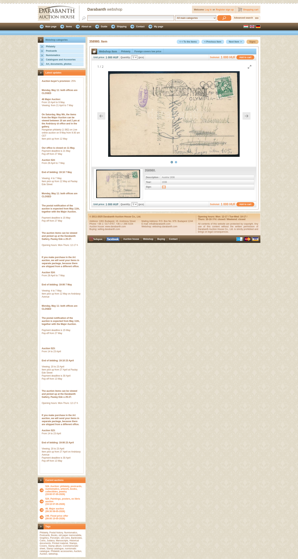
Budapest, (110, 221)
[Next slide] (246, 116)
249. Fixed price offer (56, 516)
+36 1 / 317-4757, (106, 224)
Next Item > (235, 41)
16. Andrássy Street (126, 221)
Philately (50, 46)
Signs (252, 41)
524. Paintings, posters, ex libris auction (62, 500)
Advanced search (243, 18)
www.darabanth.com (115, 226)
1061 (102, 221)
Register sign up (225, 9)
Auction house (131, 239)
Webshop (148, 239)
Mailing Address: (150, 221)
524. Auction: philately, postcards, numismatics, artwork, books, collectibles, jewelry (63, 489)
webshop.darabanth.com (164, 226)
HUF (116, 57)
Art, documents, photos (59, 64)
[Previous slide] (101, 116)
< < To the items (188, 41)
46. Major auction (54, 508)
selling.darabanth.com (109, 229)
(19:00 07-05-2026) (64, 490)
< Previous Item (212, 41)
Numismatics (53, 55)
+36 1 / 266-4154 (124, 224)
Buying (161, 239)
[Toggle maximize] (249, 66)
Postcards (51, 51)
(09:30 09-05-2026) (55, 510)
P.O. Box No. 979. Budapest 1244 (176, 221)
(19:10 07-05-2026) (64, 501)
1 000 (109, 57)
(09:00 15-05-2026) (56, 517)
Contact (173, 239)
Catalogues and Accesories (61, 59)
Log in (208, 9)
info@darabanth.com (159, 224)
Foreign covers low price (147, 51)
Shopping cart (250, 9)
